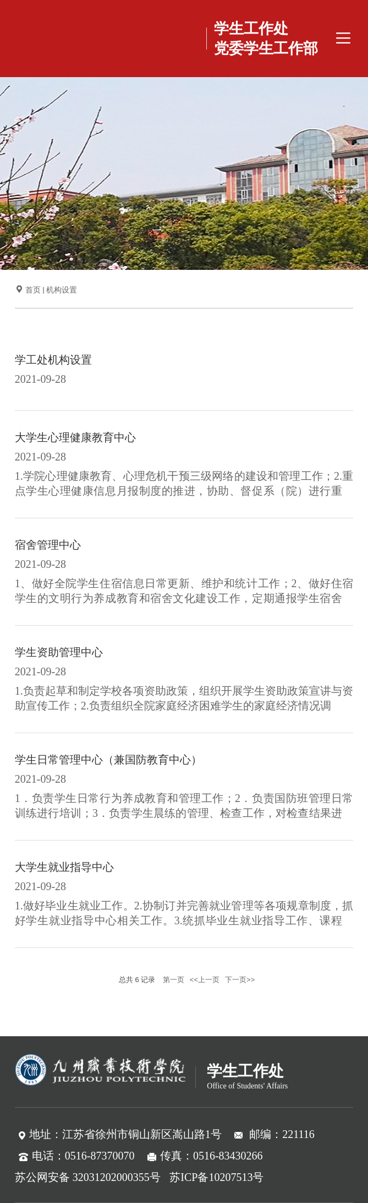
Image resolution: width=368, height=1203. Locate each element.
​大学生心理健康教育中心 (75, 437)
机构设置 (61, 290)
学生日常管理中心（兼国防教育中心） (108, 760)
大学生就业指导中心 (64, 867)
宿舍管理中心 (48, 545)
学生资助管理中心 (59, 652)
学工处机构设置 (53, 360)
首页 (33, 290)
